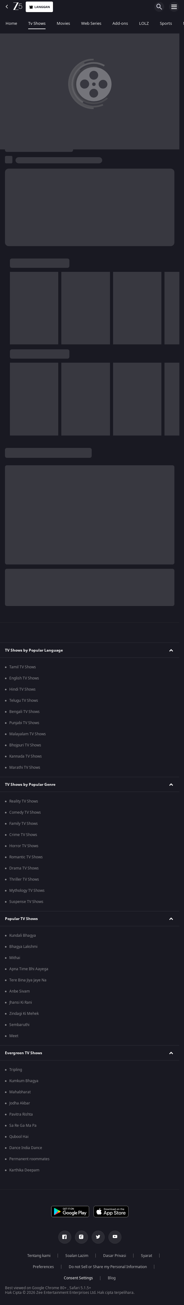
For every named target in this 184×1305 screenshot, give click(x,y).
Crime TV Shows (23, 835)
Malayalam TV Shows (27, 734)
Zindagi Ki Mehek (24, 1013)
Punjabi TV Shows (24, 723)
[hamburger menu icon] (174, 7)
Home (11, 23)
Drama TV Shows (24, 868)
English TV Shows (24, 678)
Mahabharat (20, 1092)
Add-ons (120, 23)
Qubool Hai (18, 1136)
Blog (112, 1278)
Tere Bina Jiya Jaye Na (27, 980)
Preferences (43, 1267)
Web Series (91, 23)
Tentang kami (38, 1256)
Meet (13, 1036)
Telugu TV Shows (23, 700)
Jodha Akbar (19, 1103)
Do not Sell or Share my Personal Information (108, 1267)
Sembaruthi (19, 1025)
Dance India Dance (25, 1148)
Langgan (39, 7)
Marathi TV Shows (24, 767)
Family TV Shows (23, 823)
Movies (63, 23)
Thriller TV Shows (24, 879)
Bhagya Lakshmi (23, 946)
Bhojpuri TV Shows (25, 745)
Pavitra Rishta (21, 1114)
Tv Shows (37, 23)
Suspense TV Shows (26, 902)
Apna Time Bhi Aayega (28, 969)
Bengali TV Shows (24, 711)
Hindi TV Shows (22, 689)
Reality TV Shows (23, 801)
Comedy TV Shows (25, 812)
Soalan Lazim (76, 1256)
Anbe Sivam (19, 991)
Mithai (14, 958)
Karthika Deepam (24, 1170)
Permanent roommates (29, 1159)
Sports (166, 23)
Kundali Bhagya (22, 935)
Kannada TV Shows (25, 756)
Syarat (146, 1256)
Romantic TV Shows (26, 857)
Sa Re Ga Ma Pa (23, 1125)
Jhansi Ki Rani (20, 1002)
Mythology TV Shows (27, 890)
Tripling (15, 1070)
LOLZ (144, 23)
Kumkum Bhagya (23, 1081)
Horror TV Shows (23, 846)
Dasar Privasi (114, 1256)
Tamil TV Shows (22, 667)
